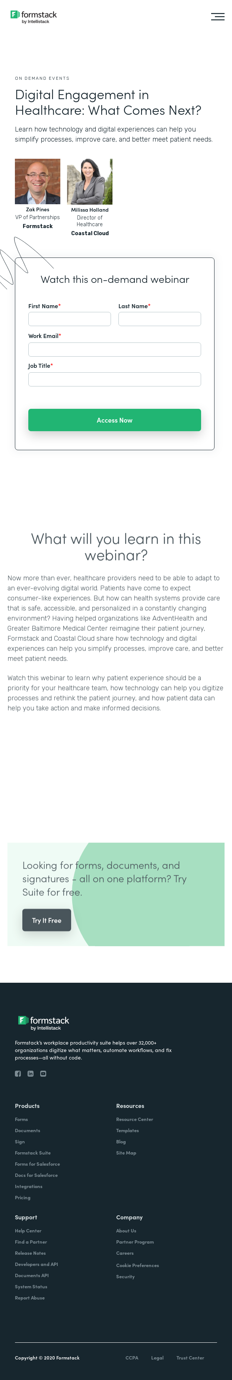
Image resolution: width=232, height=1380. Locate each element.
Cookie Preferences (137, 1265)
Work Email (44, 335)
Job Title (40, 365)
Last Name (134, 305)
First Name (44, 305)
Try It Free (46, 931)
